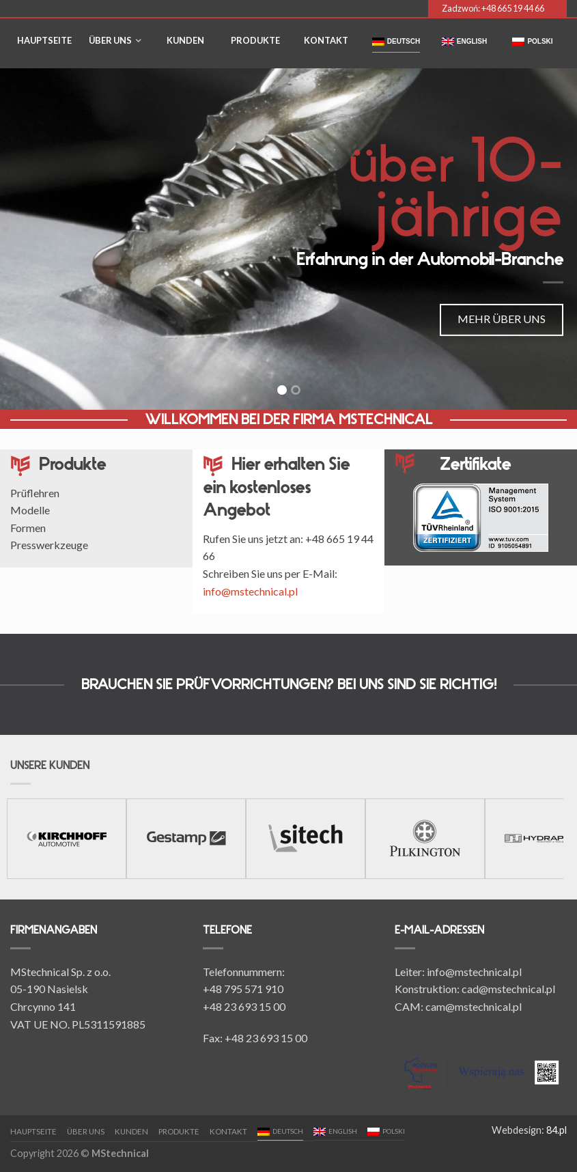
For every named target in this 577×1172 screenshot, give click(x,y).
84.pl (556, 1130)
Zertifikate (475, 464)
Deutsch (396, 42)
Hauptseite (44, 40)
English (464, 42)
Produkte (255, 40)
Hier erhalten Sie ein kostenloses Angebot (276, 487)
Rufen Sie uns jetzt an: (254, 538)
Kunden (185, 40)
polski (532, 42)
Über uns (110, 40)
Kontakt (326, 40)
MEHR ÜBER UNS (502, 318)
